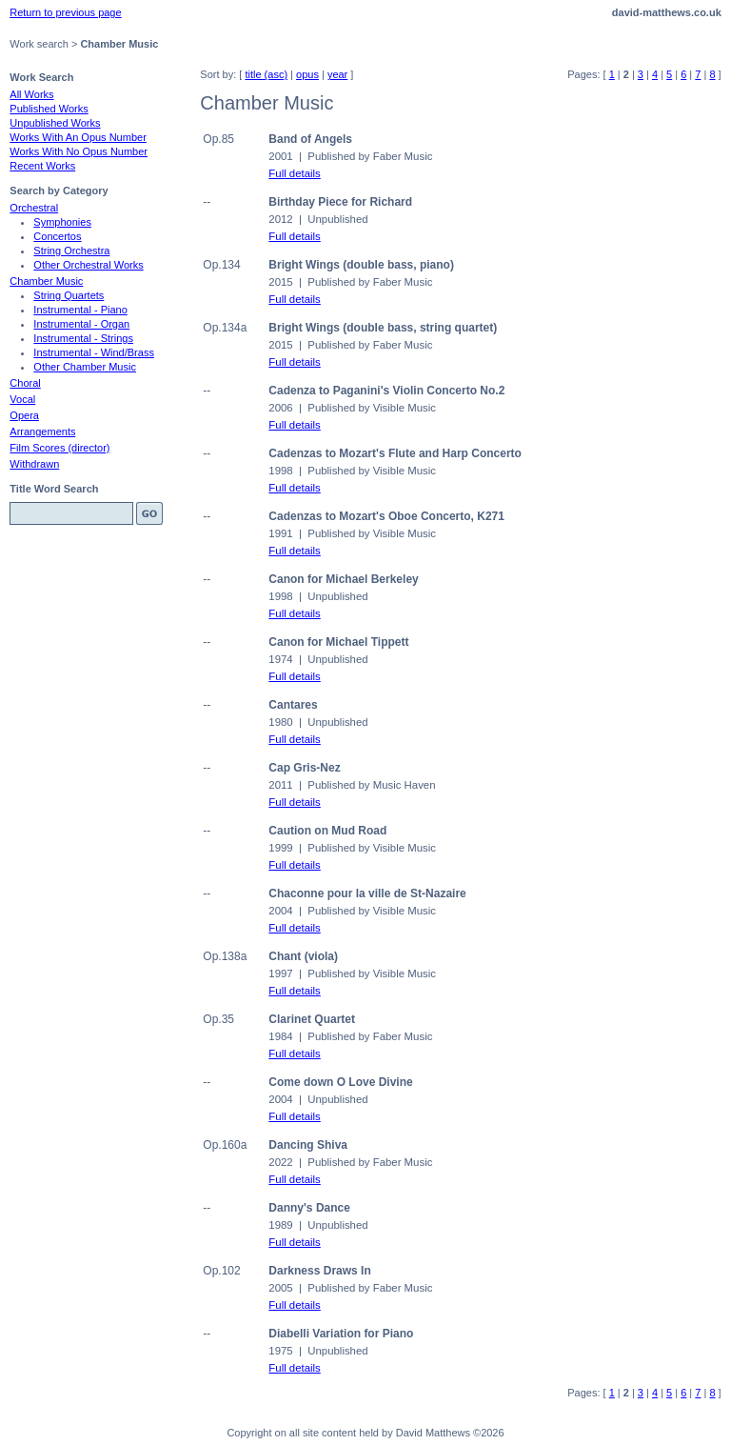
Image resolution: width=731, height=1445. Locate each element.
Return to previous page (65, 12)
